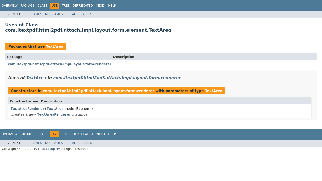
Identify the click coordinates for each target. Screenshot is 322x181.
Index (100, 5)
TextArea (54, 46)
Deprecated (83, 5)
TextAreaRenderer (28, 109)
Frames (36, 14)
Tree (66, 5)
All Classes (82, 14)
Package (27, 5)
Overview (10, 5)
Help (112, 5)
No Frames (54, 14)
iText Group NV (49, 149)
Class (42, 5)
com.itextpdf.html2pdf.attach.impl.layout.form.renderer (59, 64)
